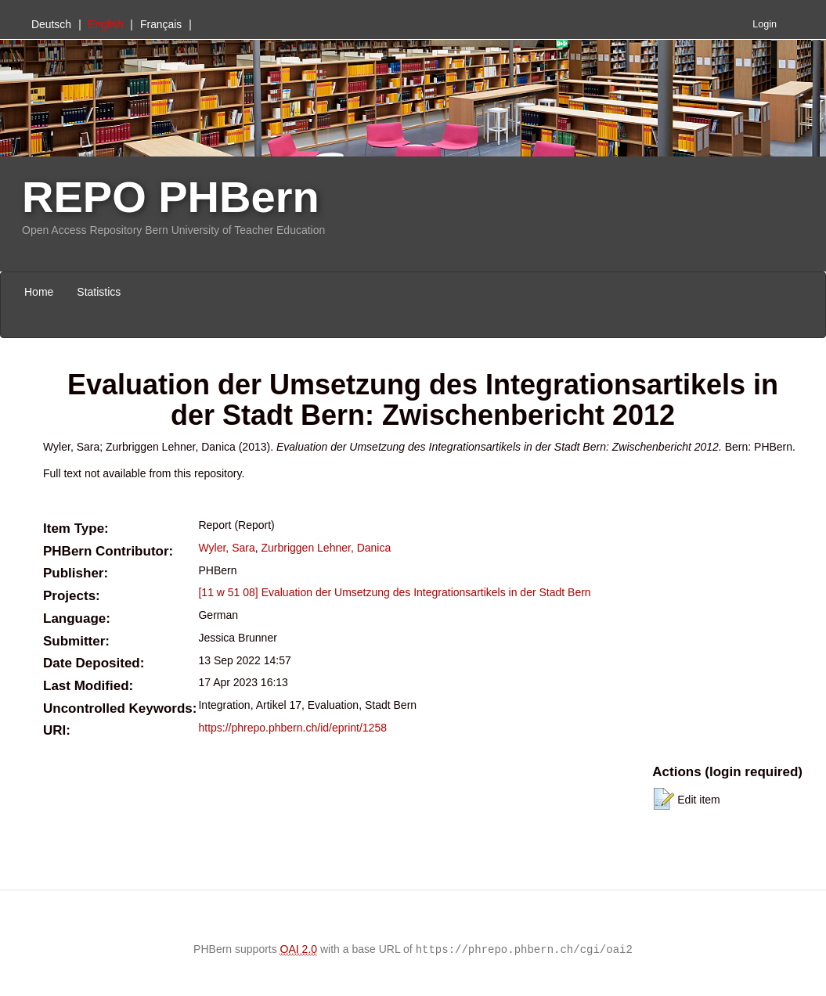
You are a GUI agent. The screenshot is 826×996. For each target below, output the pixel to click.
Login (764, 24)
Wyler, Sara (226, 547)
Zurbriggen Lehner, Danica (326, 547)
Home (38, 292)
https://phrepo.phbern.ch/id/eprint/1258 (292, 727)
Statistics (99, 292)
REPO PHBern (170, 196)
